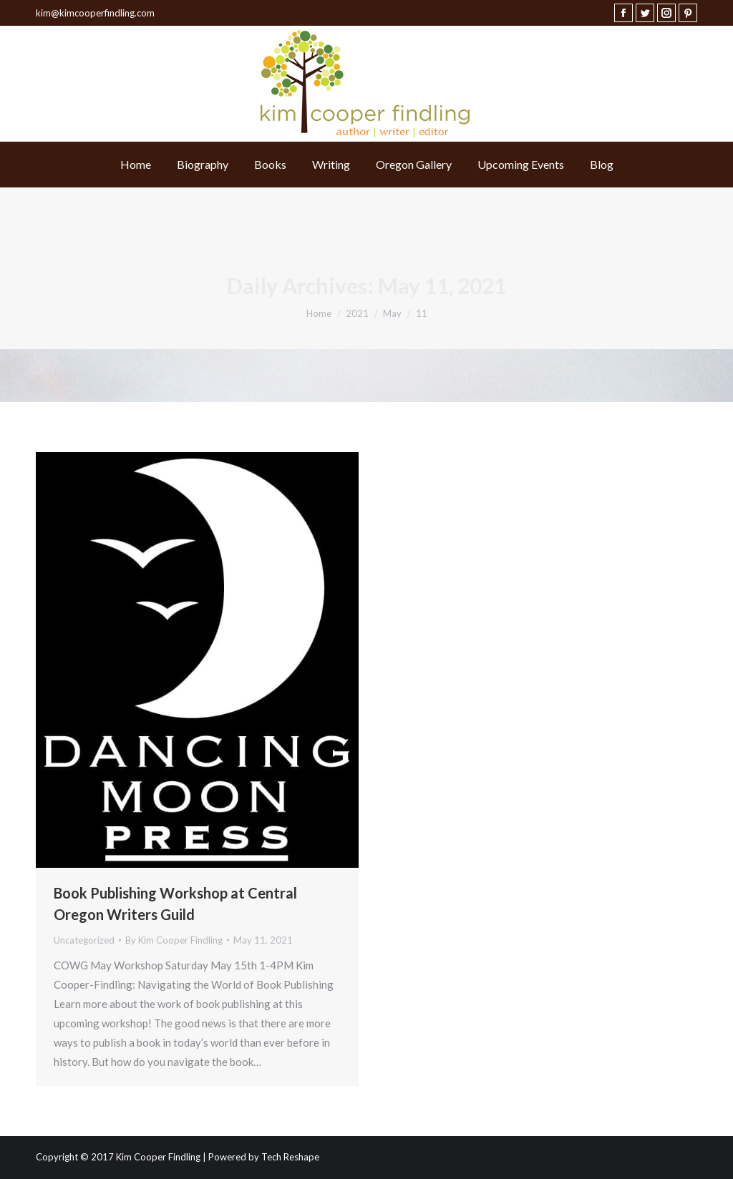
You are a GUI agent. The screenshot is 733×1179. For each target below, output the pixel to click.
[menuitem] (135, 165)
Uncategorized (84, 940)
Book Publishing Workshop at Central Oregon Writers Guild (175, 903)
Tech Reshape (290, 1157)
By (174, 940)
